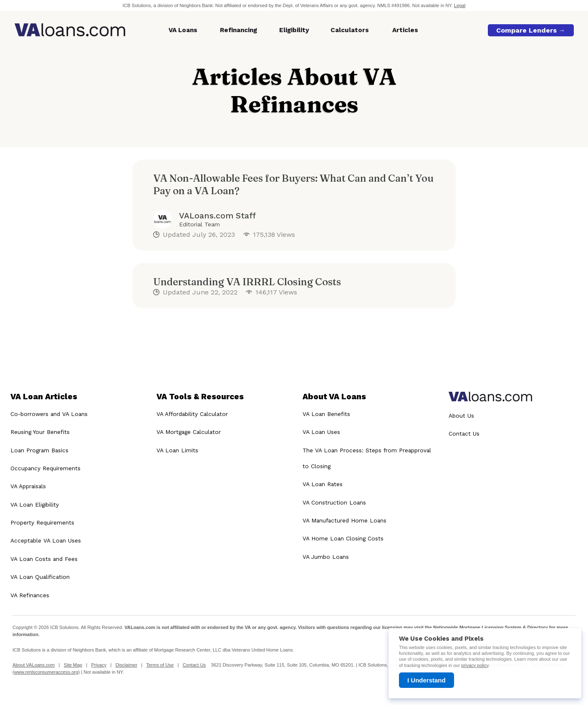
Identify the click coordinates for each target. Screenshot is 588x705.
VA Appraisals (28, 486)
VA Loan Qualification (40, 576)
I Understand (426, 680)
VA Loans (183, 30)
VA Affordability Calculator (192, 414)
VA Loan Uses (321, 432)
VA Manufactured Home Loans (344, 520)
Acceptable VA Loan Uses (45, 540)
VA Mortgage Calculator (188, 432)
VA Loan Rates (323, 484)
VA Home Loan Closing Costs (343, 538)
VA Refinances (29, 595)
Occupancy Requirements (45, 468)
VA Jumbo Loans (326, 556)
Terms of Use (160, 664)
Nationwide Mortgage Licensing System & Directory (490, 627)
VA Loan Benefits (326, 414)
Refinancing (238, 30)
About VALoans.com (34, 664)
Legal (459, 5)
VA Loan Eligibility (34, 504)
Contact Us (464, 433)
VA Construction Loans (334, 502)
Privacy (98, 664)
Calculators (350, 30)
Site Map (73, 664)
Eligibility (294, 30)
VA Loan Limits (177, 450)
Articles (405, 30)
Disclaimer (126, 664)
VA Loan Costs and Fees (44, 558)
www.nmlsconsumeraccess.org (46, 672)
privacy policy (474, 665)
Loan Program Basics (39, 450)
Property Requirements (42, 522)
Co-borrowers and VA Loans (49, 414)
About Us (461, 415)
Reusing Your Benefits (40, 432)
